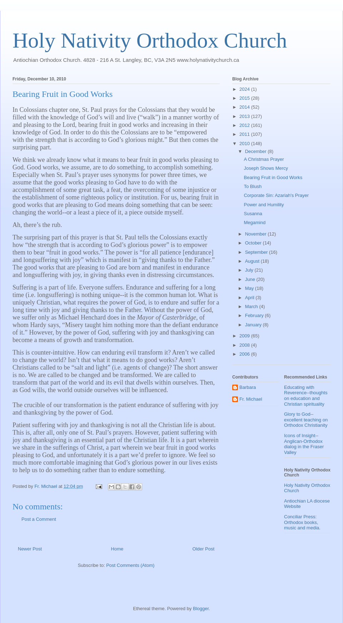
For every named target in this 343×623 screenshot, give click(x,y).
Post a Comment (38, 519)
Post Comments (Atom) (130, 565)
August (253, 261)
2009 (245, 335)
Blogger (201, 608)
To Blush (253, 186)
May (250, 288)
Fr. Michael (250, 399)
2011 (245, 134)
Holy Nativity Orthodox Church (150, 40)
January (254, 324)
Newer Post (30, 549)
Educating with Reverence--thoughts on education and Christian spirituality (305, 396)
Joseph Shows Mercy (266, 168)
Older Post (203, 549)
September (257, 252)
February (255, 315)
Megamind (254, 222)
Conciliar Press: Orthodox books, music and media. (302, 522)
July (250, 270)
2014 (245, 107)
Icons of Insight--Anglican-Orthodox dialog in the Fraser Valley (304, 444)
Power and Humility (264, 204)
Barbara (247, 387)
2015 (245, 98)
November (256, 234)
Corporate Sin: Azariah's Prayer (276, 195)
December (256, 151)
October (254, 243)
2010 (245, 143)
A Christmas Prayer (264, 159)
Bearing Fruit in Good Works (273, 177)
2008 (245, 345)
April (250, 297)
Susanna (253, 213)
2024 (245, 89)
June (251, 279)
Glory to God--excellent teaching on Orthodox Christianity (306, 419)
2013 (245, 116)
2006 (245, 354)
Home (117, 549)
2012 (245, 125)
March (252, 306)
